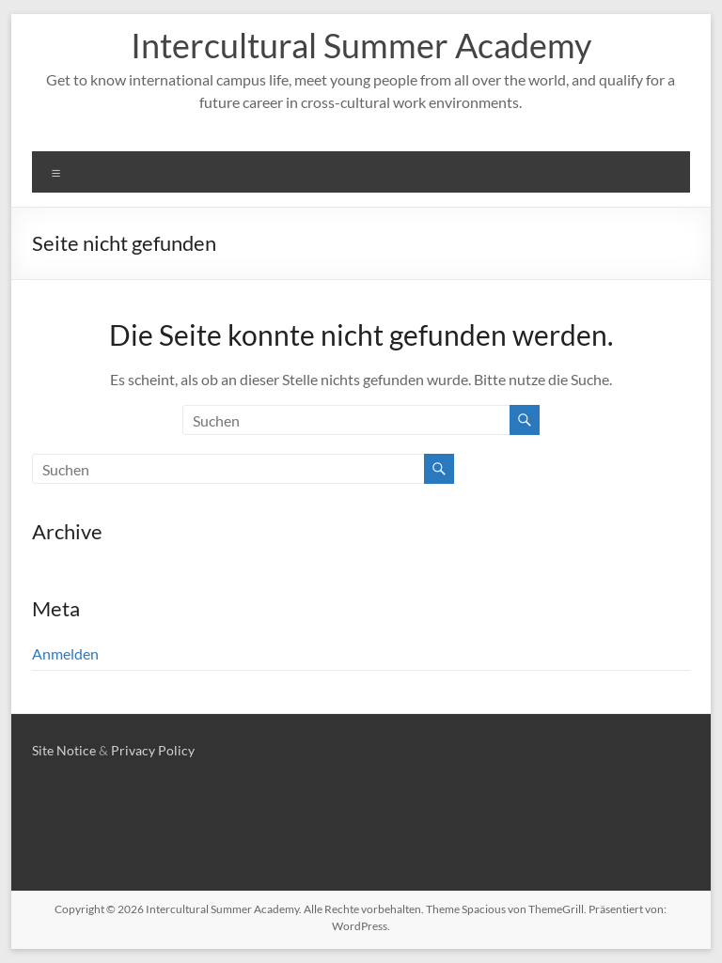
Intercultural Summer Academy (361, 45)
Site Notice (64, 750)
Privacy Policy (153, 750)
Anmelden (65, 653)
